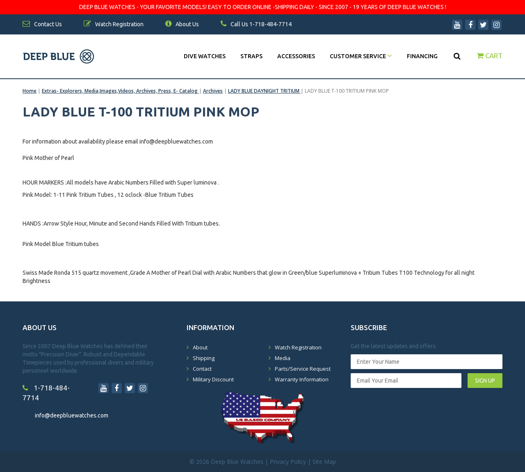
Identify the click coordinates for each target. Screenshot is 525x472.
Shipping (204, 358)
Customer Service (361, 56)
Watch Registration (298, 347)
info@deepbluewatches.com (71, 415)
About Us (182, 24)
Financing (422, 56)
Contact (202, 368)
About (200, 347)
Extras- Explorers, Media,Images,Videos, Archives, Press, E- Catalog (120, 90)
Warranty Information (302, 379)
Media (282, 358)
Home (30, 90)
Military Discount (213, 379)
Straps (251, 56)
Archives (213, 90)
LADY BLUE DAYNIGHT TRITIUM (264, 90)
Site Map (324, 461)
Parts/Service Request (303, 368)
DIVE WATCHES (205, 56)
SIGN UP (485, 380)
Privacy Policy (288, 461)
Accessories (296, 56)
